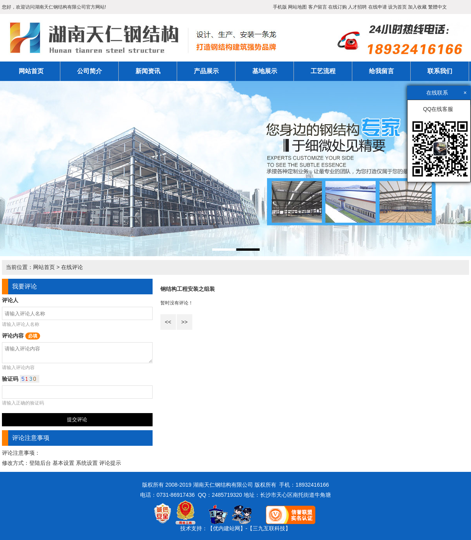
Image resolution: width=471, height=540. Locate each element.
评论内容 (21, 335)
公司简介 (89, 71)
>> (184, 322)
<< (168, 322)
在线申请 (377, 7)
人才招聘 (357, 7)
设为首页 (397, 7)
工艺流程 (323, 71)
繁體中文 (437, 7)
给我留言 (381, 71)
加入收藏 (417, 7)
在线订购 (337, 7)
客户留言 (317, 7)
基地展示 (264, 71)
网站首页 (31, 71)
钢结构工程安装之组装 (187, 289)
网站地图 (297, 7)
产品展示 (206, 71)
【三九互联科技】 (269, 528)
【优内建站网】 (226, 528)
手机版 (280, 7)
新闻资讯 (147, 71)
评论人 (10, 300)
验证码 (20, 379)
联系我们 (439, 71)
